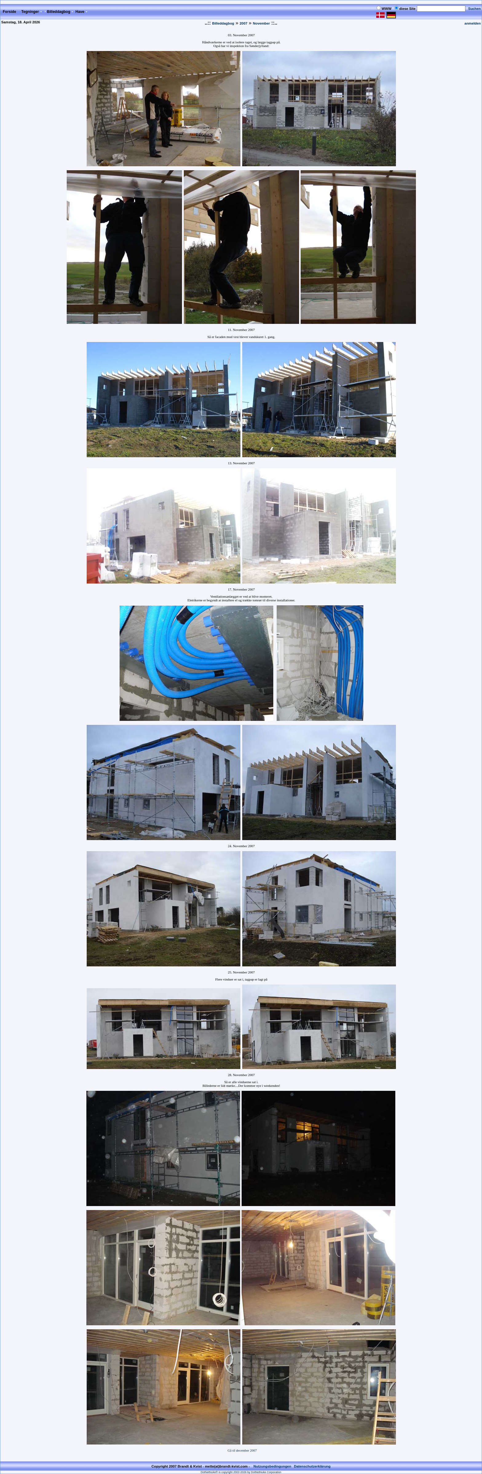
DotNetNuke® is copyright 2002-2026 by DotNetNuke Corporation (241, 1468)
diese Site (407, 8)
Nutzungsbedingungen (272, 1462)
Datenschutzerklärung (312, 1462)
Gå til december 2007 (242, 1450)
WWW (386, 8)
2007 (243, 23)
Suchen (474, 8)
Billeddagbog (223, 23)
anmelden (472, 23)
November (261, 23)
